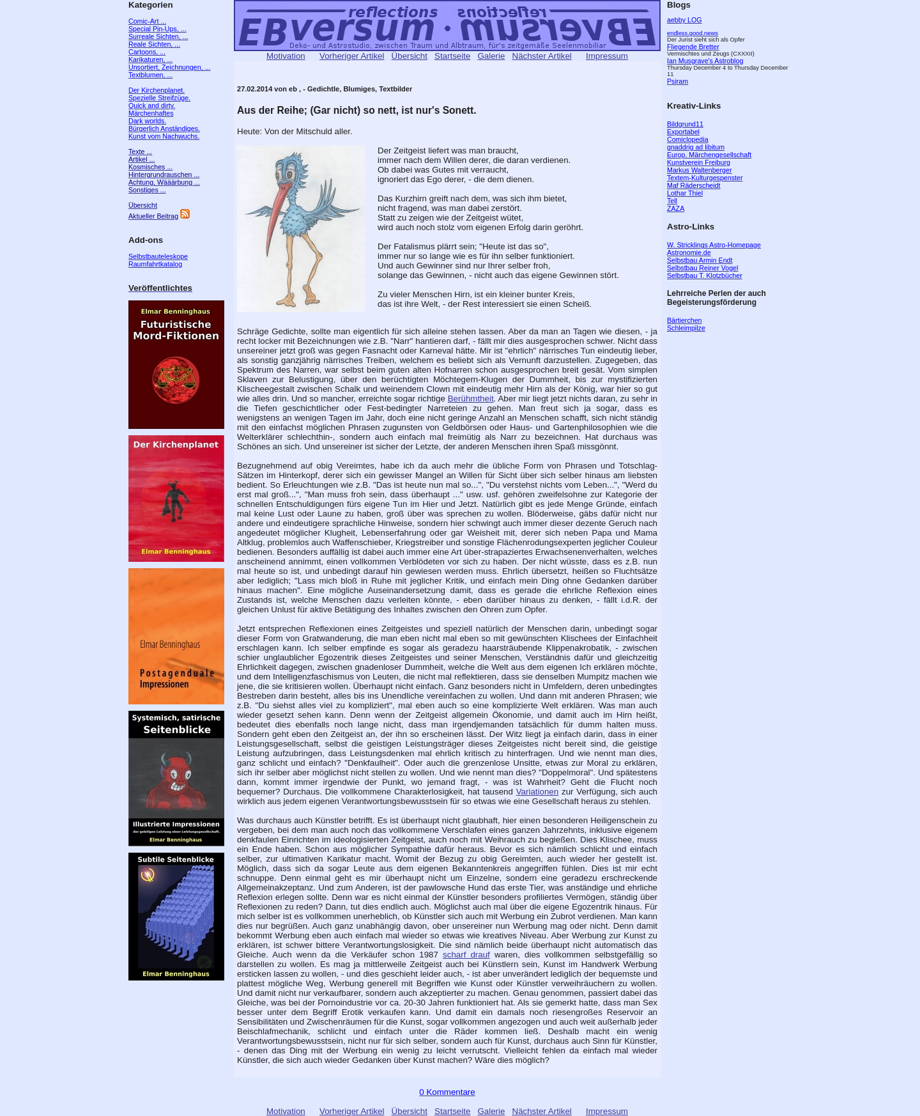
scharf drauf (466, 954)
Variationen (537, 791)
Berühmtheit (471, 398)
